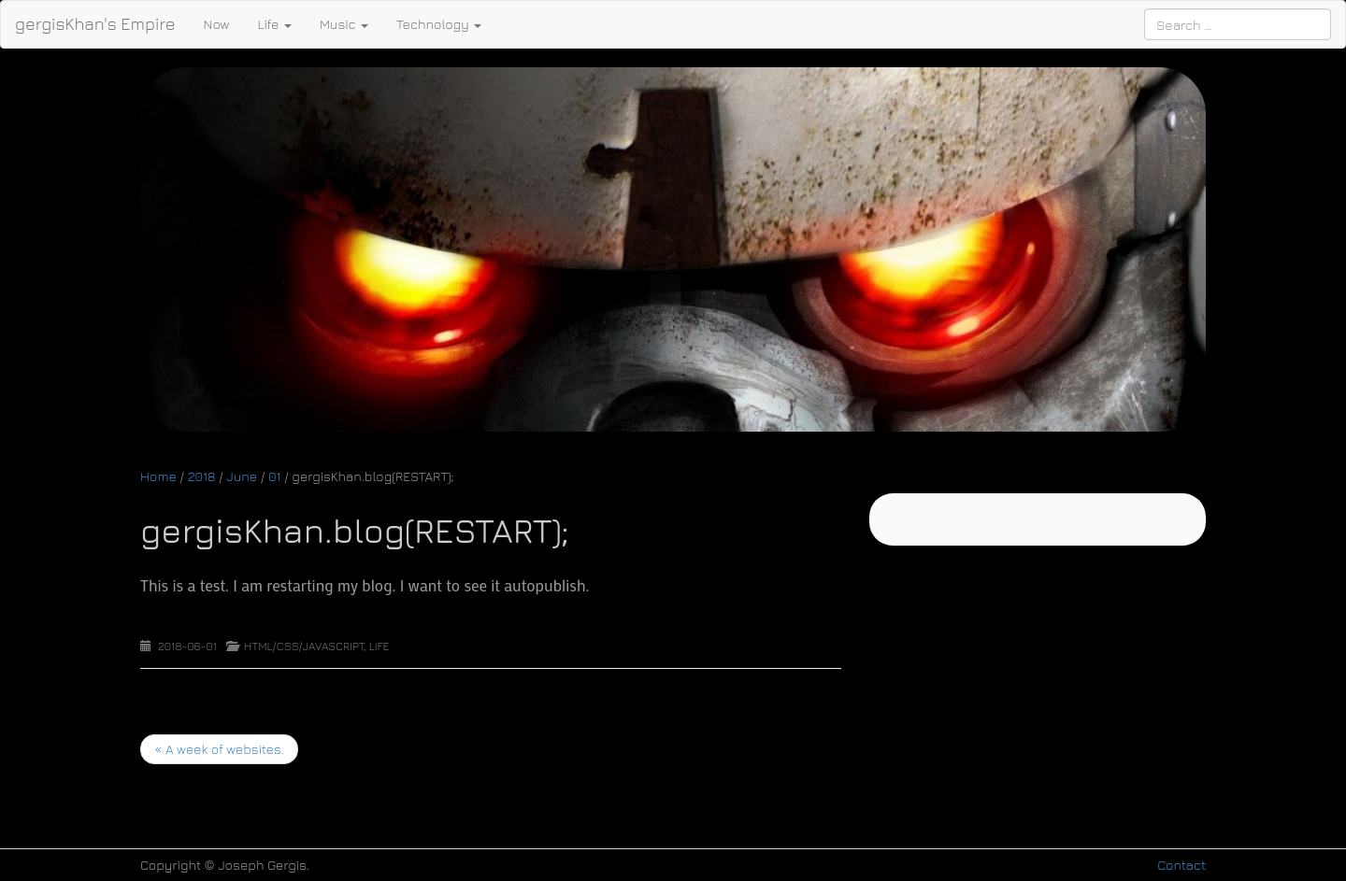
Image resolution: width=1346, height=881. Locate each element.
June (241, 476)
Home (158, 476)
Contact (1181, 865)
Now (217, 24)
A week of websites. (219, 749)
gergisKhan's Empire (95, 24)
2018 (202, 476)
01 (274, 476)
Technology (438, 24)
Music (344, 24)
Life (274, 24)
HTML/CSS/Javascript (304, 646)
